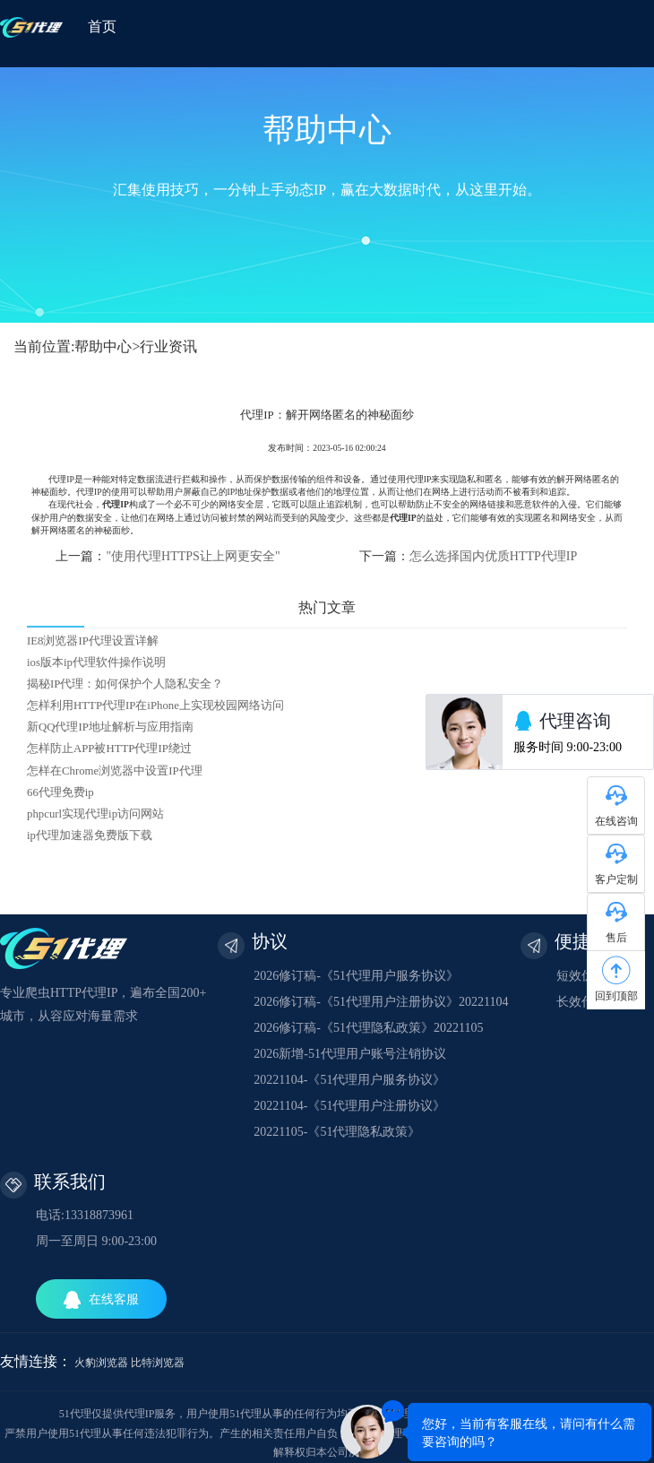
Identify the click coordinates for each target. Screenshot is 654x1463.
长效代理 (581, 1002)
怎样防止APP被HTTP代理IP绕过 (109, 748)
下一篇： (468, 556)
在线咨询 (616, 821)
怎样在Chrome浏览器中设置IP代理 (114, 771)
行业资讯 (168, 346)
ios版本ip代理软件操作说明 (96, 662)
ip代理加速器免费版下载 (89, 835)
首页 (102, 26)
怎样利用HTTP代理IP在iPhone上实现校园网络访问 (155, 705)
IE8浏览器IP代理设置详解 (93, 641)
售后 (616, 937)
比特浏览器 (158, 1362)
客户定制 (616, 879)
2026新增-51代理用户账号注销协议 (350, 1053)
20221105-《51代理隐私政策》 (337, 1131)
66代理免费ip (60, 792)
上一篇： (168, 556)
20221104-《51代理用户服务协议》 (349, 1079)
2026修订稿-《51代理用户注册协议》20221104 (381, 1002)
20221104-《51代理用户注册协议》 (349, 1105)
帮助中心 (103, 346)
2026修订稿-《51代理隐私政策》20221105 (368, 1027)
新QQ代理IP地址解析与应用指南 (110, 727)
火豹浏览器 (101, 1362)
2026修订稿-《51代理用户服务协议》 (356, 976)
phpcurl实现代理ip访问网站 (95, 814)
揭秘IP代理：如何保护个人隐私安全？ (125, 684)
